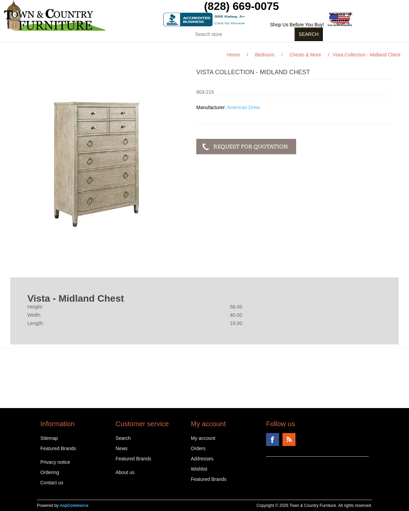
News (122, 448)
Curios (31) (196, 47)
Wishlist (199, 469)
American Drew (243, 107)
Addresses (202, 458)
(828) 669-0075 (241, 6)
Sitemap (49, 438)
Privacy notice (55, 462)
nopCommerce (74, 505)
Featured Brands (58, 448)
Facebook (272, 439)
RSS (288, 439)
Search (123, 438)
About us (125, 472)
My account (203, 438)
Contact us (51, 482)
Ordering (49, 472)
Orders (198, 448)
